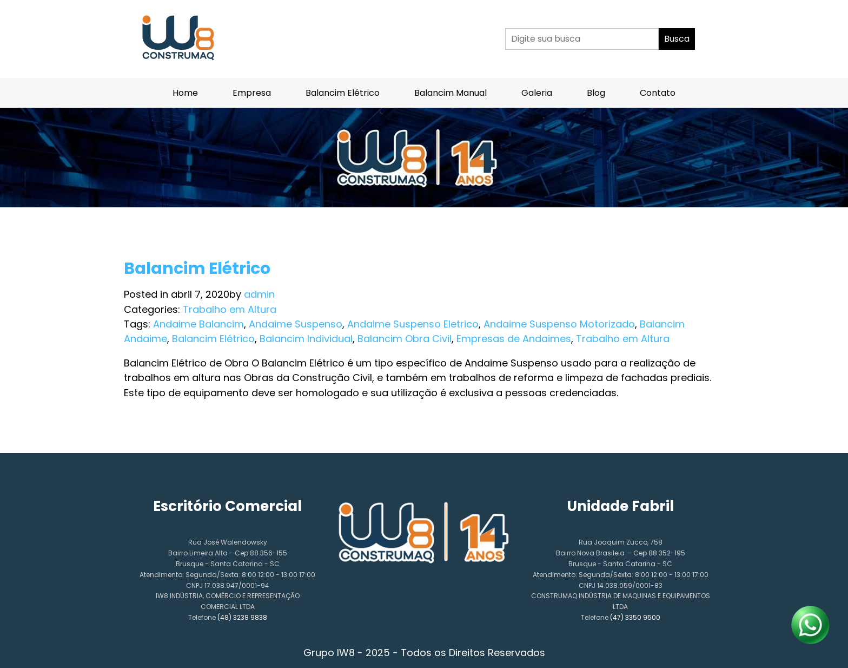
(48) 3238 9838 (242, 617)
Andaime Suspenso (295, 324)
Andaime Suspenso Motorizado (559, 324)
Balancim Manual (450, 93)
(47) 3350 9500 (635, 617)
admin (259, 294)
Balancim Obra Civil (404, 338)
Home (185, 93)
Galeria (536, 93)
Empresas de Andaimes (513, 338)
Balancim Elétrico (343, 93)
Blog (596, 93)
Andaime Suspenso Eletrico (413, 324)
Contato (657, 93)
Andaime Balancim (198, 324)
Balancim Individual (306, 338)
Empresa (252, 93)
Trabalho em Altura (229, 309)
